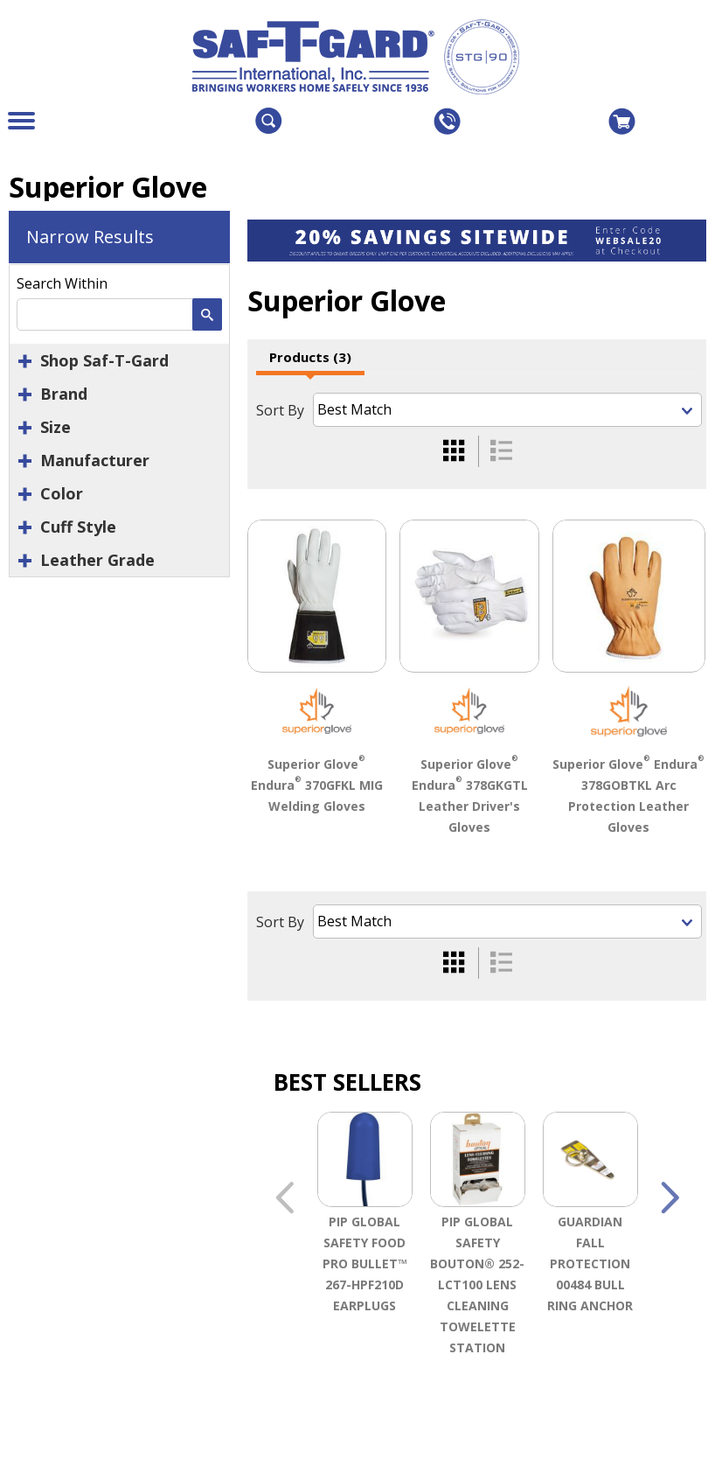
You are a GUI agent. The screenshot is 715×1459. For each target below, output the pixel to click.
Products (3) (310, 357)
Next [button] (669, 1200)
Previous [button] (284, 1200)
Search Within (62, 283)
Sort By (280, 410)
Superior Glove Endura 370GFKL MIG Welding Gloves (317, 785)
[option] (365, 1256)
